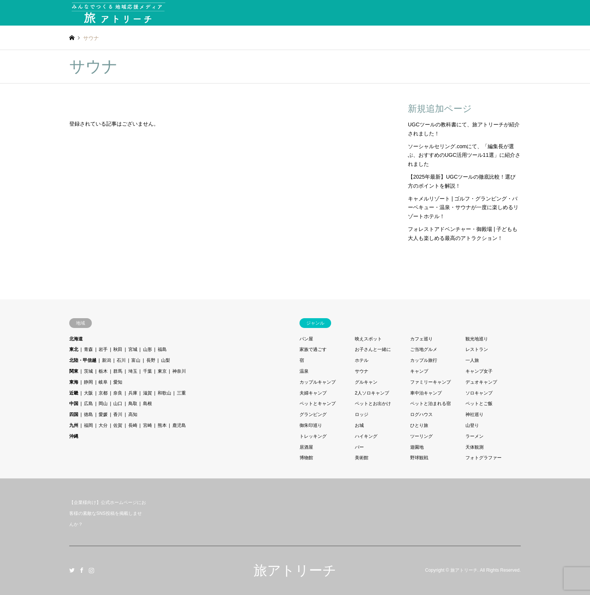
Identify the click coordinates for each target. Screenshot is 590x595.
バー (359, 447)
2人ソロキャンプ (372, 393)
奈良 (117, 393)
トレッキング (313, 436)
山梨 (165, 360)
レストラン (476, 349)
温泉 (304, 371)
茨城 (88, 371)
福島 (162, 349)
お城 (359, 425)
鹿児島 (179, 425)
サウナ (361, 371)
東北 (73, 349)
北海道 (76, 339)
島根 (147, 403)
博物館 (306, 457)
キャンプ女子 (479, 371)
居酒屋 (306, 447)
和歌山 (164, 393)
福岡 (88, 425)
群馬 (117, 371)
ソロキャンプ (479, 393)
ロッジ (361, 414)
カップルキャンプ (318, 382)
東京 (162, 371)
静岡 (88, 382)
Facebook (81, 570)
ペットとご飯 (479, 403)
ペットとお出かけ (373, 403)
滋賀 (147, 393)
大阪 (88, 393)
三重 (181, 393)
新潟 (106, 360)
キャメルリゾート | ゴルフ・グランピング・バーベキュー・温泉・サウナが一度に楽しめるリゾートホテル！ (463, 208)
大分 (103, 425)
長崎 (132, 425)
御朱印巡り (311, 425)
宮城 (132, 349)
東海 (73, 382)
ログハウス (421, 414)
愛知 (117, 382)
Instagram (91, 570)
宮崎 (147, 425)
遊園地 (417, 447)
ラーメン (474, 436)
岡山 (103, 403)
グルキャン (366, 382)
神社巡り (474, 414)
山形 (147, 349)
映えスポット (368, 339)
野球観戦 (419, 457)
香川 (117, 414)
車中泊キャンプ (426, 393)
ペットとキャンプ (318, 403)
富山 (135, 360)
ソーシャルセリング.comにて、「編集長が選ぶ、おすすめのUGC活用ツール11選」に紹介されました (464, 155)
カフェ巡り (421, 339)
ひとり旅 (419, 425)
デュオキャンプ (481, 382)
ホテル (361, 360)
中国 (73, 403)
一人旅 (472, 360)
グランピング (313, 414)
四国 (73, 414)
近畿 (73, 393)
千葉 (147, 371)
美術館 (361, 457)
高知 (132, 414)
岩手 (103, 349)
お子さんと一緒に (373, 349)
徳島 (88, 414)
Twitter (72, 570)
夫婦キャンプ (313, 393)
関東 (73, 371)
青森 (88, 349)
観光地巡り (476, 339)
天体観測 (474, 447)
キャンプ (419, 371)
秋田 (117, 349)
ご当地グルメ (423, 349)
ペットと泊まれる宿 (430, 403)
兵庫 (132, 393)
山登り (472, 425)
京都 (103, 393)
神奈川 (179, 371)
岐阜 (103, 382)
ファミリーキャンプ (430, 382)
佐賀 (117, 425)
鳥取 (132, 403)
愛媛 (103, 414)
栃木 (103, 371)
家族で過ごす (313, 349)
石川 (121, 360)
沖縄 (73, 436)
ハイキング (366, 436)
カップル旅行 (423, 360)
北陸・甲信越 (82, 360)
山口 (117, 403)
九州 (73, 425)
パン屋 (306, 339)
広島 (88, 403)
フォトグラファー (483, 457)
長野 (150, 360)
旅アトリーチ (295, 570)
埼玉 (132, 371)
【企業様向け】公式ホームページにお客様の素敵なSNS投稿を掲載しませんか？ (107, 513)
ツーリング (421, 436)
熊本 (162, 425)
